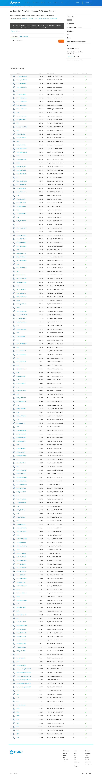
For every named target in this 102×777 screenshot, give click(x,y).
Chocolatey (46, 18)
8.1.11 (18, 405)
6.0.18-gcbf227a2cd (21, 593)
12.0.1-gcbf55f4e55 (21, 235)
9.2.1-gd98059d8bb (21, 329)
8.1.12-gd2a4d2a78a (21, 401)
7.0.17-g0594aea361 (21, 531)
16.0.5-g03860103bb (22, 76)
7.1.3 (18, 506)
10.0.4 (18, 300)
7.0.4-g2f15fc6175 (21, 575)
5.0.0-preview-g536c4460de (24, 679)
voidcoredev (19, 6)
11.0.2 (18, 286)
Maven (75, 761)
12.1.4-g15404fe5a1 (21, 202)
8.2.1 (18, 380)
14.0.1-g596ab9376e (21, 174)
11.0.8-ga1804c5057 (21, 253)
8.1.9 (18, 419)
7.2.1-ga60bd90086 (21, 502)
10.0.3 (18, 307)
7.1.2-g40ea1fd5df (21, 517)
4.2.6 (18, 690)
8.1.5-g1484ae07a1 (21, 441)
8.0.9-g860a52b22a (21, 481)
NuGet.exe (24, 18)
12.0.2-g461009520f (22, 228)
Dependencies (14, 36)
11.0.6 (18, 264)
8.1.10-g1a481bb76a (21, 416)
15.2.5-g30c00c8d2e (22, 98)
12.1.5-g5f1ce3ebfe (21, 199)
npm (75, 755)
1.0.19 (18, 719)
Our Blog (87, 757)
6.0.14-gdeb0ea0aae (22, 600)
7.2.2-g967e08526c (21, 499)
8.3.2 (18, 365)
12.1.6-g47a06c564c (21, 192)
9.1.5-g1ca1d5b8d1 (21, 336)
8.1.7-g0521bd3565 (21, 434)
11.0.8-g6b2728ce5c (21, 257)
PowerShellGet (53, 18)
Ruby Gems (76, 766)
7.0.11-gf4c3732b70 (21, 557)
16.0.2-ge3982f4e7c (22, 87)
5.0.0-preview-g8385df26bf (24, 672)
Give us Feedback (88, 764)
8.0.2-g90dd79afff (21, 488)
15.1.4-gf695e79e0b (21, 116)
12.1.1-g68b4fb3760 (21, 221)
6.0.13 (18, 604)
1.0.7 (18, 737)
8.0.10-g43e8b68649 (22, 477)
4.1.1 (17, 701)
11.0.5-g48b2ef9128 (21, 275)
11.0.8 (18, 249)
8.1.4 (18, 445)
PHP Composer (77, 762)
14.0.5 (18, 156)
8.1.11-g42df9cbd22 (21, 408)
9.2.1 (18, 325)
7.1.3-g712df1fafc (21, 510)
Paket (40, 18)
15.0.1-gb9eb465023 (22, 127)
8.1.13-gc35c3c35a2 (21, 398)
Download (70, 57)
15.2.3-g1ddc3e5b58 (21, 105)
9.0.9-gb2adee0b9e (22, 343)
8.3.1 (18, 372)
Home (11, 6)
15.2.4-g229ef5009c (22, 101)
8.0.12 (18, 466)
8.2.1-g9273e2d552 (21, 383)
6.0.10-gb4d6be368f (22, 625)
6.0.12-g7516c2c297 (21, 614)
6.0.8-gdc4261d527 (21, 629)
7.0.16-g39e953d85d (22, 539)
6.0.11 (18, 618)
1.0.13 (18, 734)
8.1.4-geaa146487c (21, 448)
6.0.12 (18, 611)
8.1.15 (18, 387)
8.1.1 (17, 459)
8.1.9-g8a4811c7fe (21, 423)
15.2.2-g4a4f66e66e (22, 109)
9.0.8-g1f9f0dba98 (21, 351)
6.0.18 (18, 589)
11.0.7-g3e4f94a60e (21, 260)
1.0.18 (18, 723)
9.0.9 (18, 340)
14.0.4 (18, 163)
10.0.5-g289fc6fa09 (21, 296)
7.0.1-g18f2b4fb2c (21, 582)
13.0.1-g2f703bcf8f (21, 188)
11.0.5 (18, 271)
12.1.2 (18, 210)
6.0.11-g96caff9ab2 (21, 622)
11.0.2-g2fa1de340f (21, 293)
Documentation (88, 753)
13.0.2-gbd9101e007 (21, 184)
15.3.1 (18, 90)
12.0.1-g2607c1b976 (21, 242)
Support (55, 2)
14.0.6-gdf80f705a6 (22, 148)
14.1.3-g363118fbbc (21, 134)
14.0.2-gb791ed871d (21, 170)
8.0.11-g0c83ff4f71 (21, 473)
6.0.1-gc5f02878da (21, 643)
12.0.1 (18, 231)
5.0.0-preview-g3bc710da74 (24, 687)
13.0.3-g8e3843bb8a (22, 181)
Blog (62, 2)
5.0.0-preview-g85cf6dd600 (24, 669)
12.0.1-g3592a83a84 (21, 239)
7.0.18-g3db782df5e (22, 528)
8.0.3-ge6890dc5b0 (22, 484)
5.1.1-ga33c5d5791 (21, 658)
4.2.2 (18, 694)
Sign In (77, 2)
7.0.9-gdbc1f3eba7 (21, 564)
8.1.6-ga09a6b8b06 (21, 437)
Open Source (87, 761)
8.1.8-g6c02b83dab (21, 430)
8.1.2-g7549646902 (21, 455)
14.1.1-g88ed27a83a (21, 145)
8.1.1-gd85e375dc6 (21, 463)
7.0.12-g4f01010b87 (21, 553)
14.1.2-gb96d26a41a (21, 137)
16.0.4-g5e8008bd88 (22, 80)
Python (75, 764)
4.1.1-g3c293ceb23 (21, 705)
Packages (25, 6)
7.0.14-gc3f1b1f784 (21, 542)
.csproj (35, 18)
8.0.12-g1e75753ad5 (21, 470)
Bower (75, 757)
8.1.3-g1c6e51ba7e (21, 452)
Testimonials (65, 759)
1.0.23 (18, 712)
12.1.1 (18, 217)
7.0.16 (18, 535)
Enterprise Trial (88, 762)
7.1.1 (17, 520)
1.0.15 (18, 730)
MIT (68, 34)
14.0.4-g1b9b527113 (21, 166)
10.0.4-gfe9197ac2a (21, 304)
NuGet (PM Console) (16, 18)
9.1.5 (18, 333)
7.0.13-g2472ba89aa (22, 546)
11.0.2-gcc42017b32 (21, 289)
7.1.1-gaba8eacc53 (21, 524)
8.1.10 (18, 412)
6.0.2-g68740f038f (21, 640)
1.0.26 (18, 708)
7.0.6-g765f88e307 (21, 571)
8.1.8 (18, 427)
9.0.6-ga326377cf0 (21, 361)
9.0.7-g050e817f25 (21, 354)
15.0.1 (18, 123)
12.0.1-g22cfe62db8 (21, 246)
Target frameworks (23, 36)
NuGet (75, 753)
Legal (11, 773)
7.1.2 (18, 513)
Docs (49, 2)
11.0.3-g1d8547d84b (21, 282)
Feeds (14, 6)
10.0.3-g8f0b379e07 (22, 311)
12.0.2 (18, 224)
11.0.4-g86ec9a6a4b (21, 278)
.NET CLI (31, 18)
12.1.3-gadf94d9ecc (21, 206)
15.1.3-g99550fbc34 (21, 119)
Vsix (75, 759)
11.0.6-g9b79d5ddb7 (21, 268)
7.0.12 (18, 549)
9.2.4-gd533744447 (22, 314)
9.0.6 (18, 358)
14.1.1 (18, 141)
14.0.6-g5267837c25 (22, 152)
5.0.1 (18, 661)
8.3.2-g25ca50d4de (21, 369)
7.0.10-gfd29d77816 (21, 560)
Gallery (64, 761)
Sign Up (87, 2)
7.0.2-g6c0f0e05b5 (21, 578)
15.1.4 (18, 112)
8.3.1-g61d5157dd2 (21, 376)
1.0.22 (18, 716)
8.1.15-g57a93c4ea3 (21, 390)
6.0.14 (18, 596)
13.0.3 (18, 177)
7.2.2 (18, 495)
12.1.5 (18, 195)
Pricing (43, 2)
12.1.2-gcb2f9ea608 (21, 213)
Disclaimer (15, 773)
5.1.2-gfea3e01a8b (21, 651)
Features (28, 2)
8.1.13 (18, 394)
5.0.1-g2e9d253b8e (21, 665)
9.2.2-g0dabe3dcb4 (21, 322)
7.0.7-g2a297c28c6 (21, 567)
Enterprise (35, 2)
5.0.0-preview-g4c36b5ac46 (24, 683)
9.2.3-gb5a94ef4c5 (21, 318)
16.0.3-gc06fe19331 (21, 83)
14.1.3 (18, 130)
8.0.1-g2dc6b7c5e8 (21, 492)
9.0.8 (18, 347)
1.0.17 (18, 726)
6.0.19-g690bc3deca (22, 585)
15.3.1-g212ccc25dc (21, 94)
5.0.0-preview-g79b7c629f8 (24, 676)
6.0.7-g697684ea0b (22, 632)
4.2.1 (18, 697)
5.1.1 (17, 654)
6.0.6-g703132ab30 (21, 636)
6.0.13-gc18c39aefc (21, 607)
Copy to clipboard (15, 31)
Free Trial (87, 759)
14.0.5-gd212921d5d (21, 159)
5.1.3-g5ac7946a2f (21, 647)
